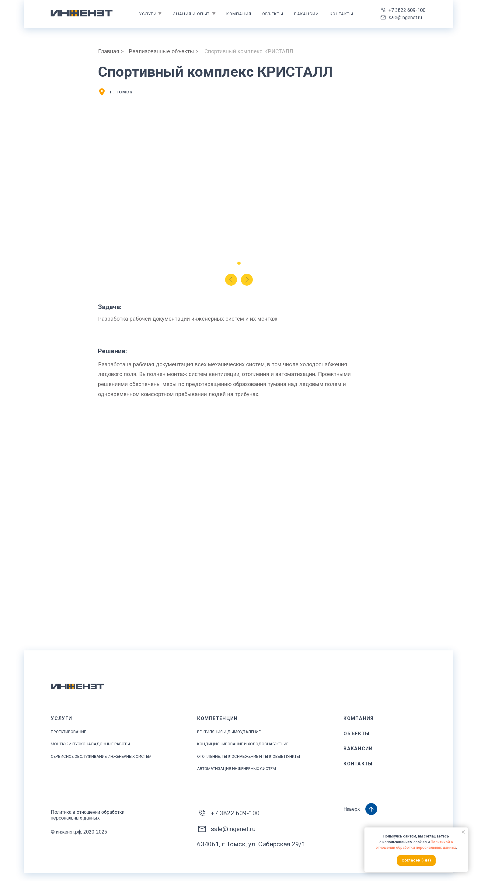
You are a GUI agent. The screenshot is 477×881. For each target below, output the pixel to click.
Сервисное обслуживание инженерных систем (101, 756)
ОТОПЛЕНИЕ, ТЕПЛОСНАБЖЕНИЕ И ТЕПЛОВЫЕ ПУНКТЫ (248, 756)
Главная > (111, 51)
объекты (272, 14)
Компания (238, 14)
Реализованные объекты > (163, 51)
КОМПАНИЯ (358, 718)
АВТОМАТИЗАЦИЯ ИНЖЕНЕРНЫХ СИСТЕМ (236, 768)
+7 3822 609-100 (407, 10)
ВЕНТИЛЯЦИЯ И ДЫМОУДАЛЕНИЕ (229, 732)
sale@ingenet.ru (405, 17)
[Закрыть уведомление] (463, 832)
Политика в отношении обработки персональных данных (87, 815)
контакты (341, 14)
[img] (81, 13)
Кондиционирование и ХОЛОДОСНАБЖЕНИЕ (242, 744)
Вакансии (306, 14)
